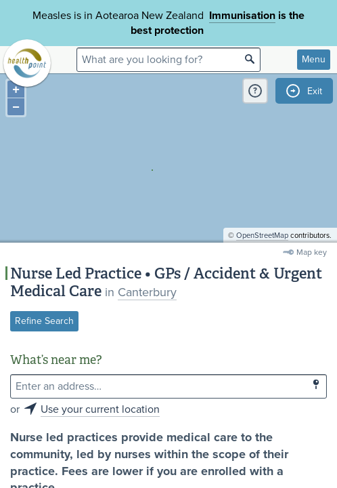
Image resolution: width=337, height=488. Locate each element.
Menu (313, 59)
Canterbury (147, 292)
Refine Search (44, 321)
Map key (311, 252)
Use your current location (100, 409)
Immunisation (242, 15)
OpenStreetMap (262, 235)
